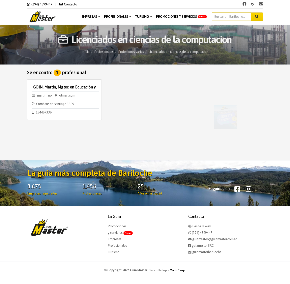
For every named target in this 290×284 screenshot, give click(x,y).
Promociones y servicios (181, 16)
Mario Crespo (178, 270)
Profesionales (117, 17)
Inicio (86, 55)
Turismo (143, 17)
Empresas (91, 17)
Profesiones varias (131, 55)
